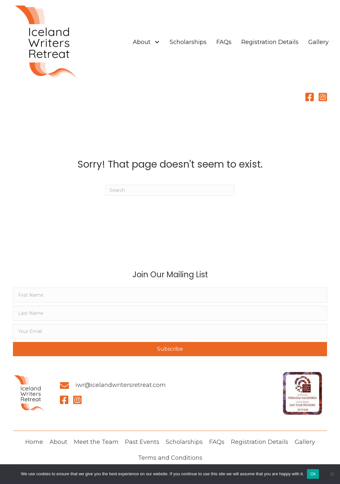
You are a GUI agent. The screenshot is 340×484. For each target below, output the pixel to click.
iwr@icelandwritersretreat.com (120, 385)
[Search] (170, 190)
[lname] (170, 313)
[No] (332, 474)
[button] (157, 42)
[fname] (170, 295)
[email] (170, 331)
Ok (313, 473)
